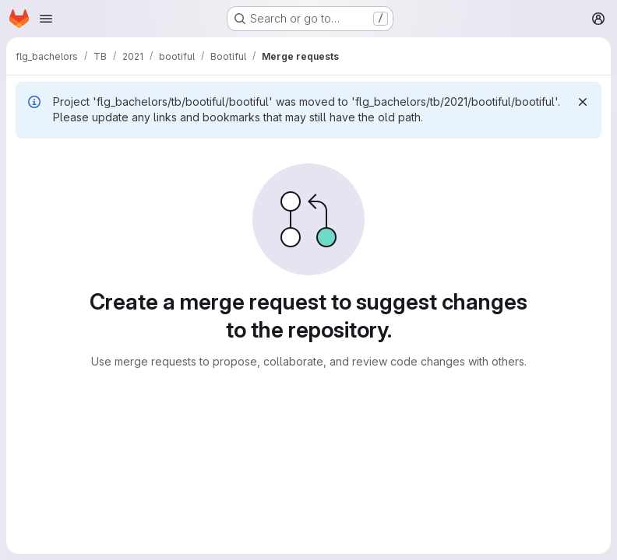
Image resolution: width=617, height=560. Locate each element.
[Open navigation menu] (45, 18)
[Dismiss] (582, 102)
